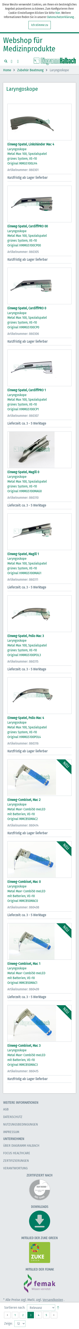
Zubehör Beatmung (30, 70)
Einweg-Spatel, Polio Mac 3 (25, 636)
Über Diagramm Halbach (21, 1146)
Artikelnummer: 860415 (22, 1071)
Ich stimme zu (39, 25)
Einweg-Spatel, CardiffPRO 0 (26, 308)
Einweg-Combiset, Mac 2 (23, 800)
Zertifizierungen (16, 1161)
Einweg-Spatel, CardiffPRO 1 (26, 390)
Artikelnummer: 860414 (23, 825)
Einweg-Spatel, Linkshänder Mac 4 (30, 144)
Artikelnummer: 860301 (23, 170)
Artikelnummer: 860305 (23, 252)
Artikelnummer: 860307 (23, 416)
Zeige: (8, 1323)
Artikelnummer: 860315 (22, 661)
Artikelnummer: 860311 (22, 580)
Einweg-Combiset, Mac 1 (23, 964)
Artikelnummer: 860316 (23, 743)
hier (57, 13)
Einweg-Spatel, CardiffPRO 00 (27, 226)
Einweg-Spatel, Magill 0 (23, 472)
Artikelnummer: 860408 (23, 907)
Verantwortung (15, 1168)
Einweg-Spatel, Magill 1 (23, 554)
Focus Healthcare (16, 1153)
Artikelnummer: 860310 (23, 498)
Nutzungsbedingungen (20, 1124)
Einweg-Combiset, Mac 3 (23, 1046)
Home (7, 70)
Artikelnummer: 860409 (23, 989)
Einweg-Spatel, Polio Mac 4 (25, 718)
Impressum (11, 1132)
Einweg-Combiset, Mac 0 (24, 882)
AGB (6, 1109)
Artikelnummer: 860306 (23, 334)
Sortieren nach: (14, 1308)
